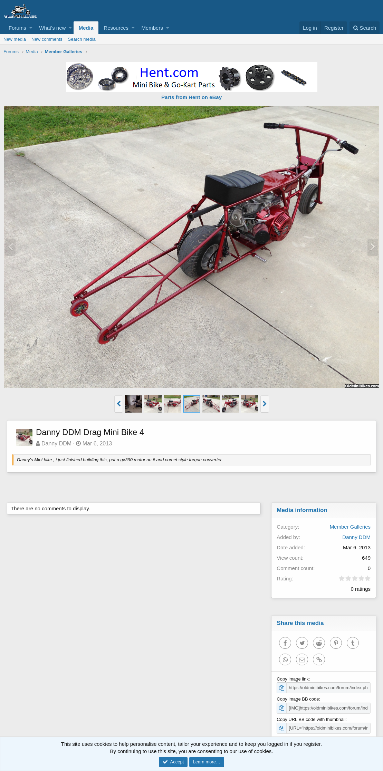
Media (86, 28)
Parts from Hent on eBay (191, 97)
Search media (82, 39)
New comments (47, 39)
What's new (52, 28)
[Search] (365, 27)
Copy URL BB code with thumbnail (311, 719)
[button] (31, 27)
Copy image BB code (298, 699)
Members (152, 28)
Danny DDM (56, 443)
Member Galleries (350, 527)
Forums (17, 28)
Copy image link (293, 679)
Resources (116, 28)
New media (14, 39)
